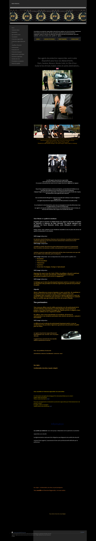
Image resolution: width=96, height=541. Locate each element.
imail (48, 399)
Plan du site (23, 532)
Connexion (82, 532)
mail (51, 406)
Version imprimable (16, 532)
